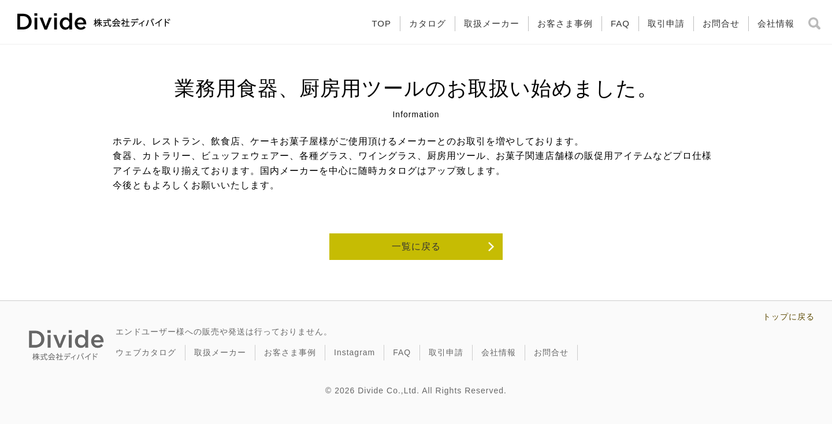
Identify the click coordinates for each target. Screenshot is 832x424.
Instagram (354, 352)
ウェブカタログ (146, 352)
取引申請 (666, 23)
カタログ (427, 23)
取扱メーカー (491, 23)
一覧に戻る (416, 246)
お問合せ (721, 23)
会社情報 (775, 23)
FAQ (620, 23)
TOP (381, 23)
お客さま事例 (565, 23)
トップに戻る (789, 316)
